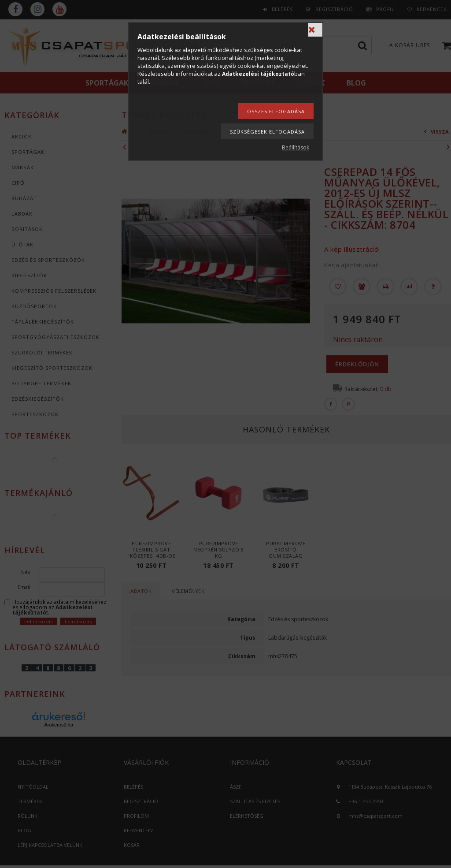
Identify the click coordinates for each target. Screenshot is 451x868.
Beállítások (295, 147)
